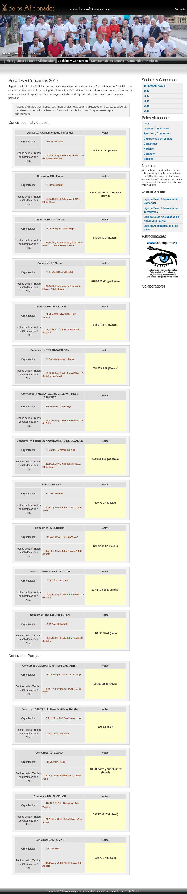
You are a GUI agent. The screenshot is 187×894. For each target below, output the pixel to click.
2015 (146, 105)
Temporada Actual (155, 85)
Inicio (147, 123)
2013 (146, 95)
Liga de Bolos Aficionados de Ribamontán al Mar (161, 218)
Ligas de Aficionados (156, 128)
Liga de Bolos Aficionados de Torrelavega (161, 210)
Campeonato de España (158, 138)
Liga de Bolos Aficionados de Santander (161, 201)
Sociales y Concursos (157, 133)
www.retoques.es (73, 891)
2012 (146, 90)
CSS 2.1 (134, 891)
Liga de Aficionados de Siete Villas (161, 227)
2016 (146, 110)
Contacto (180, 9)
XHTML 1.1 (123, 891)
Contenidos (151, 143)
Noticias (149, 148)
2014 (146, 100)
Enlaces (148, 158)
